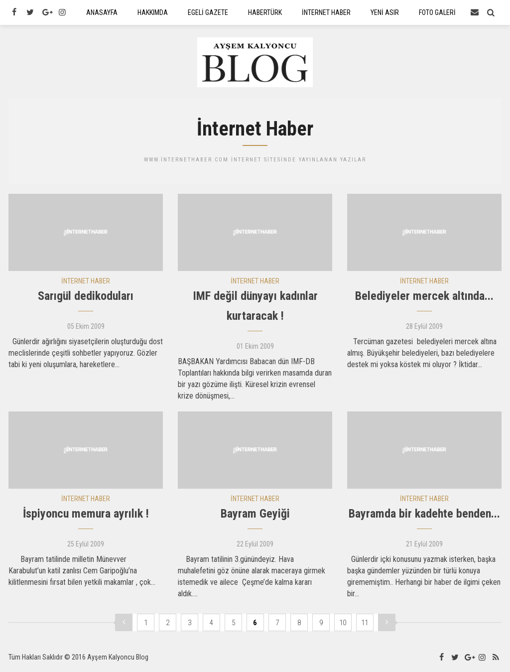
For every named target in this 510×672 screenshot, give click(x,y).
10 (342, 624)
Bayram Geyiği (255, 516)
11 (364, 624)
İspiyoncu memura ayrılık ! (86, 516)
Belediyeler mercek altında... (424, 298)
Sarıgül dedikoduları (85, 298)
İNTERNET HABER (85, 283)
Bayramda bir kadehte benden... (424, 516)
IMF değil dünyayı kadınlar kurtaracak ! (255, 308)
